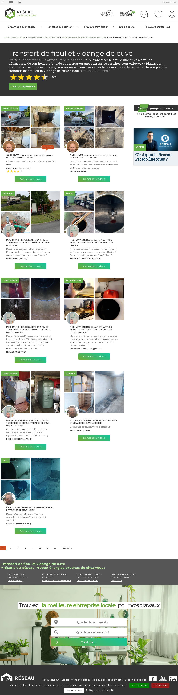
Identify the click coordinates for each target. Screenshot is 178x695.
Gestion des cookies (135, 679)
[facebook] (3, 3)
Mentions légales (80, 679)
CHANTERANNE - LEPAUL (89, 574)
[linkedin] (19, 3)
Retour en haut (50, 679)
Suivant (67, 548)
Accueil (65, 679)
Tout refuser (160, 685)
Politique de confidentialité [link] (100, 690)
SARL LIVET (116, 580)
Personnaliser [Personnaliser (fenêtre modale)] (74, 690)
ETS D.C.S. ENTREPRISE (88, 577)
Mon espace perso (168, 2)
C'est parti (88, 642)
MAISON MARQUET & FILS (123, 574)
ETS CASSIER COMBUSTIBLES (56, 580)
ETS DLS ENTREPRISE (87, 580)
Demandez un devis (30, 179)
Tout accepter (139, 685)
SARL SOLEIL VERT (17, 574)
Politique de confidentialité (107, 679)
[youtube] (11, 3)
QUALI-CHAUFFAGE (120, 577)
